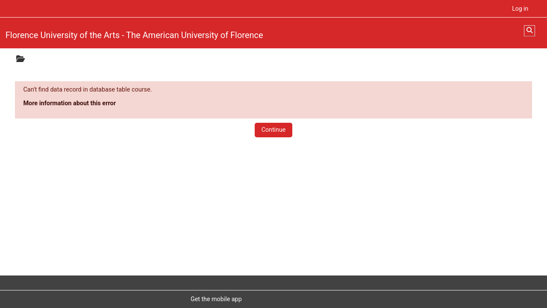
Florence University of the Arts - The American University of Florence (134, 35)
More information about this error (69, 103)
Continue (274, 129)
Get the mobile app (216, 299)
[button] (529, 30)
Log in (520, 8)
